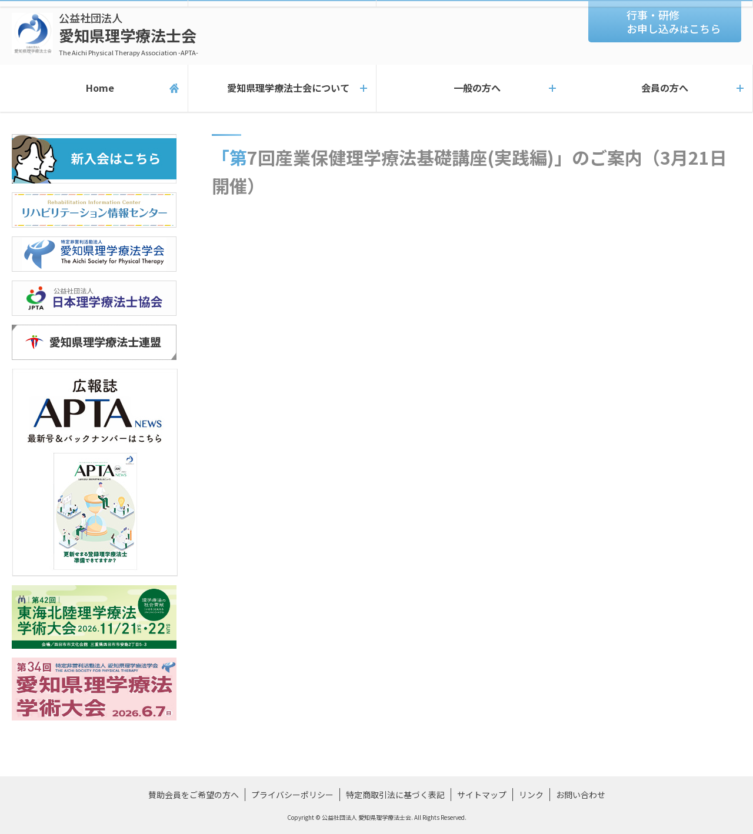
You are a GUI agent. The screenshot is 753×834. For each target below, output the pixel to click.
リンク (531, 794)
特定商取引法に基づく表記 (395, 794)
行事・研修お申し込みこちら (674, 21)
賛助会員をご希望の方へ (193, 794)
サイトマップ (482, 794)
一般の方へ (470, 88)
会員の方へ (658, 88)
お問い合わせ (580, 794)
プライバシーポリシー (292, 794)
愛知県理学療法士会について (282, 88)
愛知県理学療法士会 (128, 33)
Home (93, 88)
